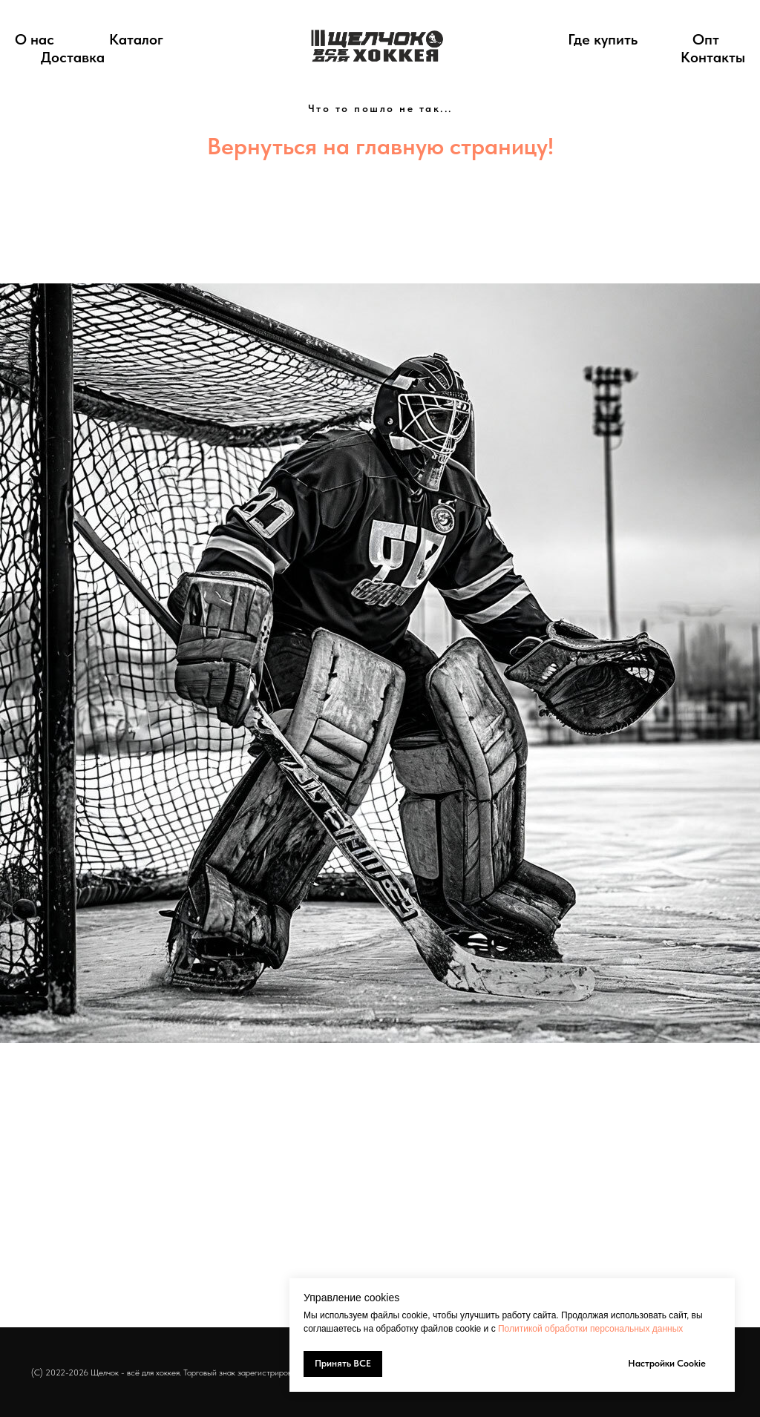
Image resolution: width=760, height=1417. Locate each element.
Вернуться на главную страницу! (380, 146)
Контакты (713, 57)
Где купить (603, 39)
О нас (34, 39)
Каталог (136, 39)
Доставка (73, 57)
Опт (705, 39)
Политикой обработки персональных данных (590, 1329)
